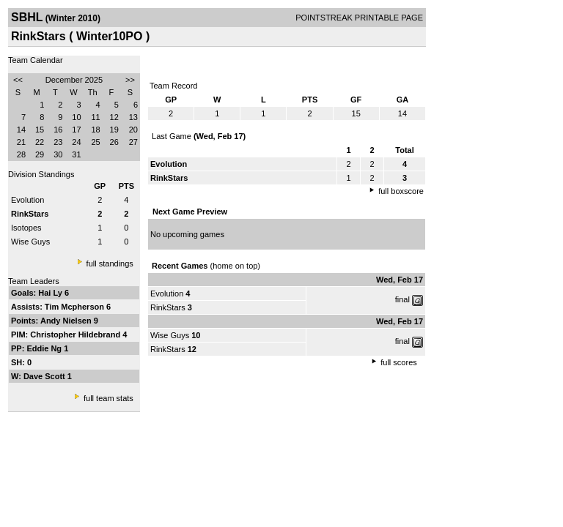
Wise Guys (30, 241)
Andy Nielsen (67, 320)
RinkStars (167, 307)
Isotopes (26, 227)
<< (18, 79)
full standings (110, 263)
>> (130, 79)
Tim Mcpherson (75, 306)
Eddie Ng (45, 348)
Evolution (27, 199)
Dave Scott (45, 376)
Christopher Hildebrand (76, 334)
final (402, 299)
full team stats (108, 398)
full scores (398, 362)
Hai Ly (51, 292)
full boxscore (401, 191)
